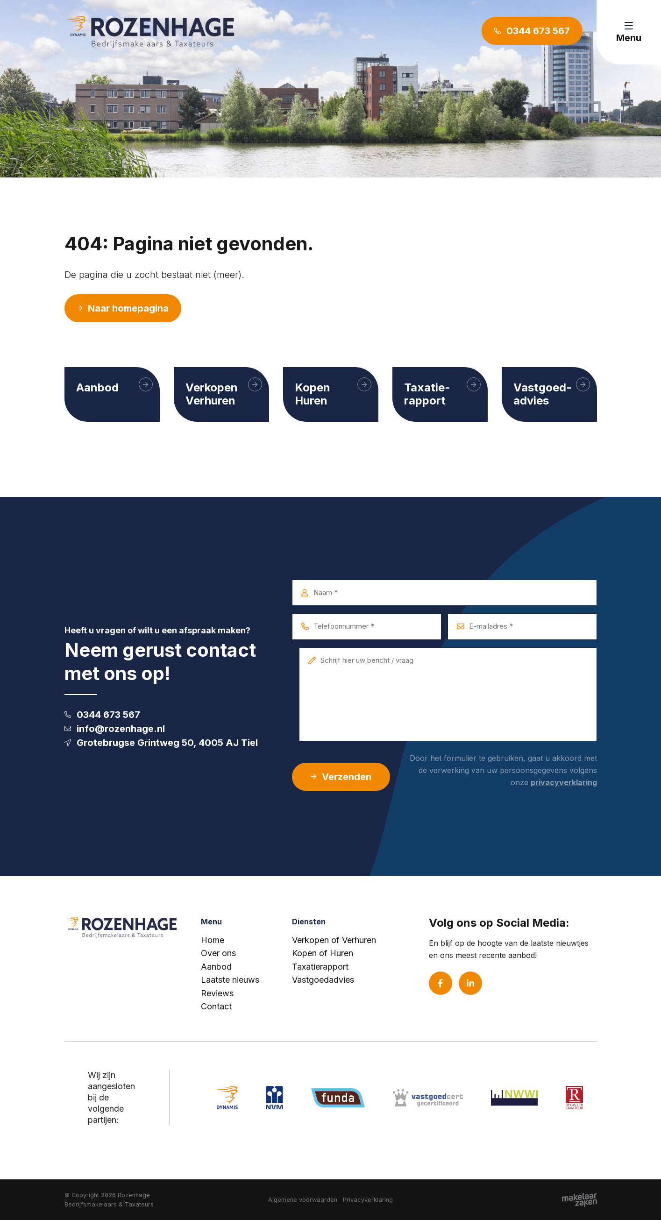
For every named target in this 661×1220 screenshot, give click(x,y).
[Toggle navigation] (629, 32)
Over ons (218, 953)
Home (212, 940)
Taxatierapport (320, 967)
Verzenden (341, 776)
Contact (216, 1006)
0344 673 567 (102, 714)
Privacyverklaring (368, 1199)
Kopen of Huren (322, 953)
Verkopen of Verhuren (334, 940)
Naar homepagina (123, 308)
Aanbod (216, 967)
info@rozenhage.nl (114, 728)
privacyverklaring (564, 782)
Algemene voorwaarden (302, 1199)
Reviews (217, 993)
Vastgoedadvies (323, 980)
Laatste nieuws (230, 980)
